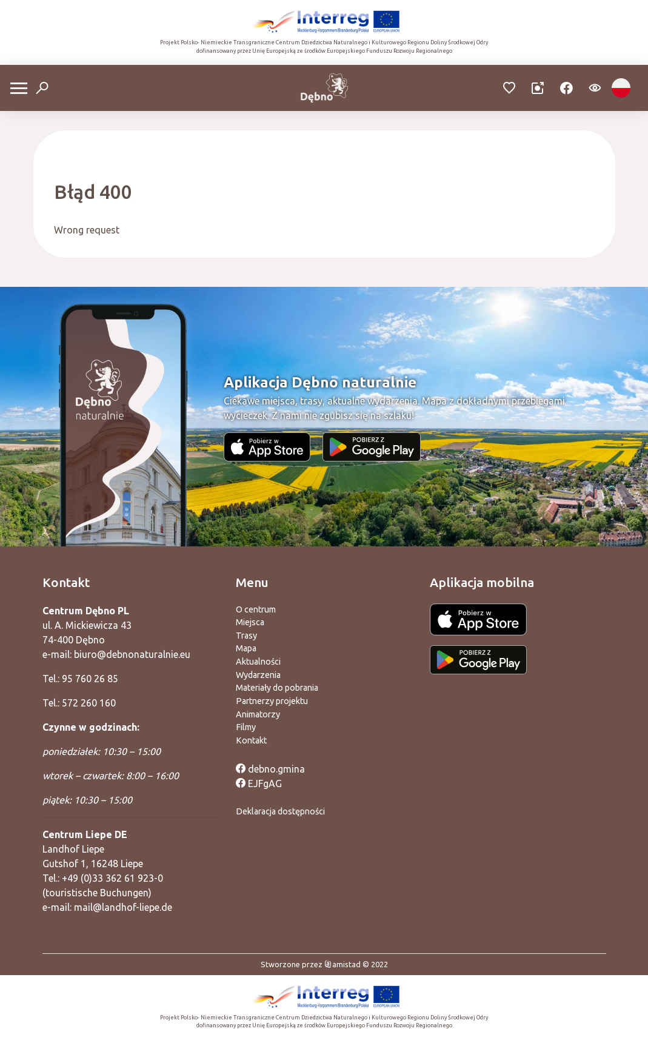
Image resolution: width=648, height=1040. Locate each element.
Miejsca (250, 622)
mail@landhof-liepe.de (123, 907)
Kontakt (251, 740)
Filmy (246, 727)
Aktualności (258, 661)
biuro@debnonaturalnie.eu (132, 654)
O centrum (256, 609)
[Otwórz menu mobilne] (19, 88)
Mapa (246, 648)
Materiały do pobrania (277, 688)
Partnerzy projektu (272, 701)
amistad (342, 964)
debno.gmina (270, 768)
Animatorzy (258, 714)
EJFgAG (259, 783)
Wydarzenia (258, 675)
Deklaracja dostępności (280, 811)
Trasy (246, 635)
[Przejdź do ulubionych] (509, 88)
